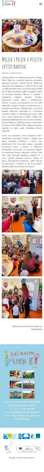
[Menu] (40, 3)
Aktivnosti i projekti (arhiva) (12, 73)
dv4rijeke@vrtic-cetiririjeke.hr (25, 412)
